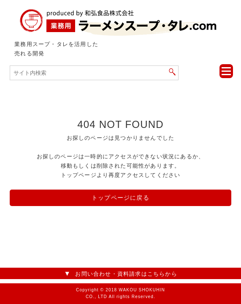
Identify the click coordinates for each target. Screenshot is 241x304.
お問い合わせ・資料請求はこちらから (126, 274)
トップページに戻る (120, 197)
